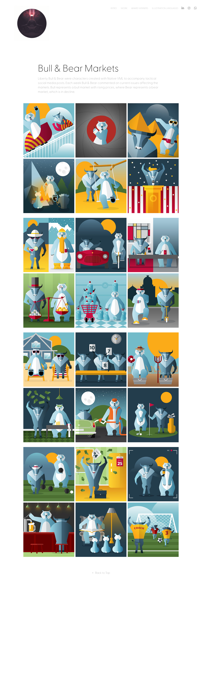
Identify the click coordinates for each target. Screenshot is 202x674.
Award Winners (139, 8)
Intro (114, 8)
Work (124, 8)
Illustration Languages (165, 8)
